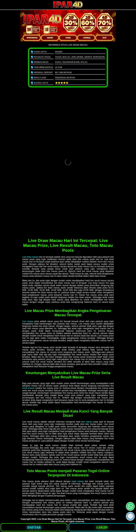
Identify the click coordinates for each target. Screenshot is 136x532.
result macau (28, 388)
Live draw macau (30, 257)
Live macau (27, 321)
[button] (130, 516)
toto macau (86, 422)
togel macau (78, 481)
